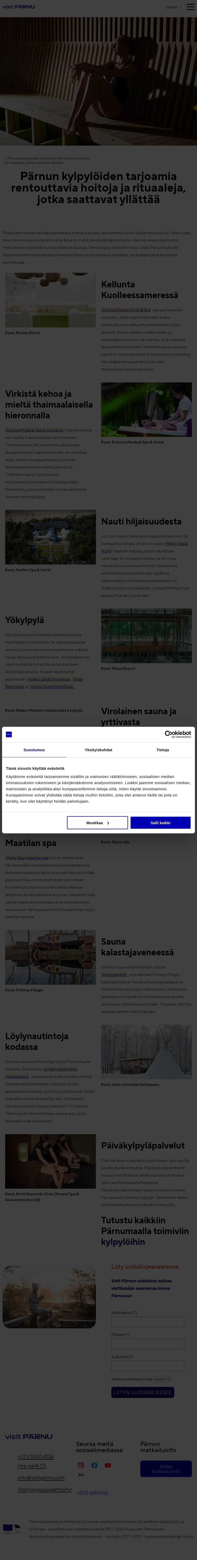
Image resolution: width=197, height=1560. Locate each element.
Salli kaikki (161, 822)
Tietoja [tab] (162, 750)
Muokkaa (97, 822)
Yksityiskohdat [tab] (98, 750)
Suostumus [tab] (34, 750)
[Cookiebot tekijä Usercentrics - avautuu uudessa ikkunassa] (168, 734)
